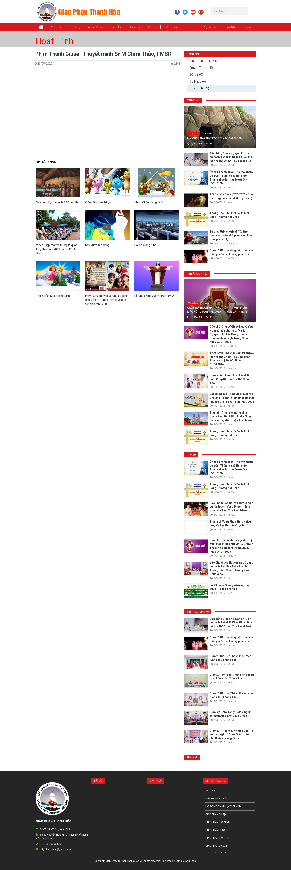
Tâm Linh (190, 27)
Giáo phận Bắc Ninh (217, 822)
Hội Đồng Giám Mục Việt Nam (223, 806)
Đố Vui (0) (196, 74)
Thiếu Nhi (229, 27)
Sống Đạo (171, 27)
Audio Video (95, 27)
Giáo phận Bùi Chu (216, 830)
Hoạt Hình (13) (199, 88)
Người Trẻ (210, 27)
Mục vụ (152, 27)
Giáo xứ (135, 27)
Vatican (210, 790)
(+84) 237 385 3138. (50, 843)
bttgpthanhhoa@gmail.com (55, 849)
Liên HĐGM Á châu (216, 798)
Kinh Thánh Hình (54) (203, 61)
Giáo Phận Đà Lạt (216, 845)
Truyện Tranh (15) (201, 68)
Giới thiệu (57, 27)
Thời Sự (75, 27)
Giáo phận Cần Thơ (217, 837)
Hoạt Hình (54, 41)
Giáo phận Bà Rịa (216, 814)
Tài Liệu (247, 27)
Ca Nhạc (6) (198, 81)
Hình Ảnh (116, 27)
